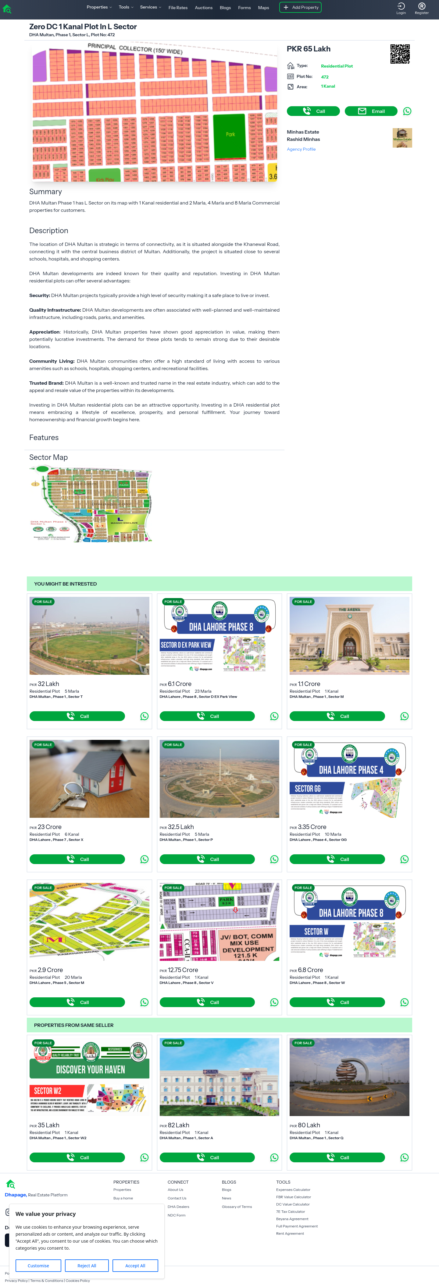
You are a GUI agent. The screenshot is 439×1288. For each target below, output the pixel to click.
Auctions (203, 7)
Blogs (225, 7)
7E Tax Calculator (290, 1211)
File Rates (178, 7)
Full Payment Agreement (297, 1226)
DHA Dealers (178, 1206)
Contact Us (177, 1198)
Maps (263, 7)
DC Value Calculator (293, 1204)
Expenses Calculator (293, 1189)
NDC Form (177, 1215)
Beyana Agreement (292, 1218)
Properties (122, 1189)
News (226, 1198)
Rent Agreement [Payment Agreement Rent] (290, 1233)
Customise (38, 1266)
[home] (6, 8)
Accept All (135, 1266)
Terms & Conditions (46, 1280)
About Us (175, 1189)
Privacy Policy (16, 1280)
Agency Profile (301, 149)
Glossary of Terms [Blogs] (237, 1206)
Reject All (86, 1266)
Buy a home (123, 1198)
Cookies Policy (78, 1280)
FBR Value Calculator (293, 1197)
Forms (244, 7)
